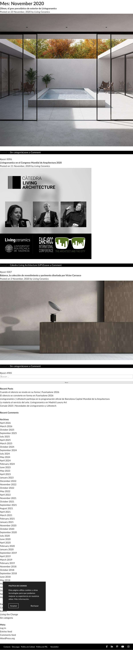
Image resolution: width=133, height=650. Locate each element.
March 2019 (6, 559)
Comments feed (8, 635)
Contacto (7, 647)
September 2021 (8, 505)
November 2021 (8, 498)
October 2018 (7, 570)
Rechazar (35, 606)
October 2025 (7, 429)
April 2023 (5, 474)
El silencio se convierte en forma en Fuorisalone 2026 (26, 395)
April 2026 (5, 423)
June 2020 (5, 539)
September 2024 (8, 450)
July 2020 (5, 535)
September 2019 (8, 553)
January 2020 (7, 549)
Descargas (16, 647)
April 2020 (5, 542)
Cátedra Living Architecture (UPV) (27, 265)
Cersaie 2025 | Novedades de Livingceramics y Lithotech (28, 405)
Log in (3, 628)
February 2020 (7, 546)
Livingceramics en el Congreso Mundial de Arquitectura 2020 (31, 162)
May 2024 (5, 457)
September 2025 (8, 433)
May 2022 (5, 491)
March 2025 (6, 443)
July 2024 (5, 453)
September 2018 (8, 573)
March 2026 (6, 426)
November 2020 (8, 525)
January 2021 (7, 522)
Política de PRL (42, 647)
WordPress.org (7, 638)
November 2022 (8, 484)
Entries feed (6, 631)
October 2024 (7, 446)
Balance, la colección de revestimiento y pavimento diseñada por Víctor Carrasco (40, 275)
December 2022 (8, 481)
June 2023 (5, 467)
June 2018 (5, 576)
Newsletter (54, 647)
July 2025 (5, 436)
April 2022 (5, 494)
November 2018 (8, 566)
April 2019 (5, 556)
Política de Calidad (28, 647)
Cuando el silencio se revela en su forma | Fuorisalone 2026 (29, 392)
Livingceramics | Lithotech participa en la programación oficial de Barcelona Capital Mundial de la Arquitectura (55, 399)
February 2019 (7, 563)
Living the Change (9, 614)
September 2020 (8, 532)
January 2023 (7, 477)
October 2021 (7, 501)
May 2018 (5, 580)
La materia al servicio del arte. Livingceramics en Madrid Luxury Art (33, 402)
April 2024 (5, 460)
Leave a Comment (32, 152)
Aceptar (13, 606)
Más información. (21, 599)
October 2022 (7, 488)
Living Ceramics (42, 166)
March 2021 (6, 515)
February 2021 (7, 518)
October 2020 (7, 529)
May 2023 (5, 470)
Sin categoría (16, 152)
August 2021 (6, 508)
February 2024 (7, 464)
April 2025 (5, 440)
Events (3, 611)
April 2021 (5, 511)
